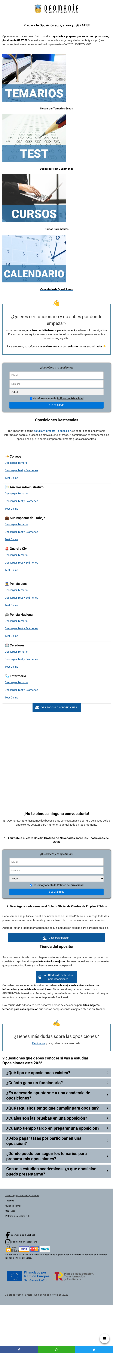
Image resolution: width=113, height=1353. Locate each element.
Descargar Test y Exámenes (21, 470)
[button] (57, 707)
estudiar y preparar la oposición (52, 430)
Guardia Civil (19, 548)
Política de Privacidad (70, 398)
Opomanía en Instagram (24, 1242)
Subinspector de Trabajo (27, 518)
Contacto (10, 1211)
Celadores (17, 645)
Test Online (11, 477)
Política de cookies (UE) (18, 1216)
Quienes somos (13, 1206)
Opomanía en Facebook (23, 1235)
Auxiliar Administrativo (26, 487)
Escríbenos (38, 1043)
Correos (15, 456)
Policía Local (19, 584)
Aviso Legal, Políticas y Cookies (22, 1195)
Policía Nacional (22, 614)
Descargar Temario (16, 462)
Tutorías (9, 1200)
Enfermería (18, 676)
